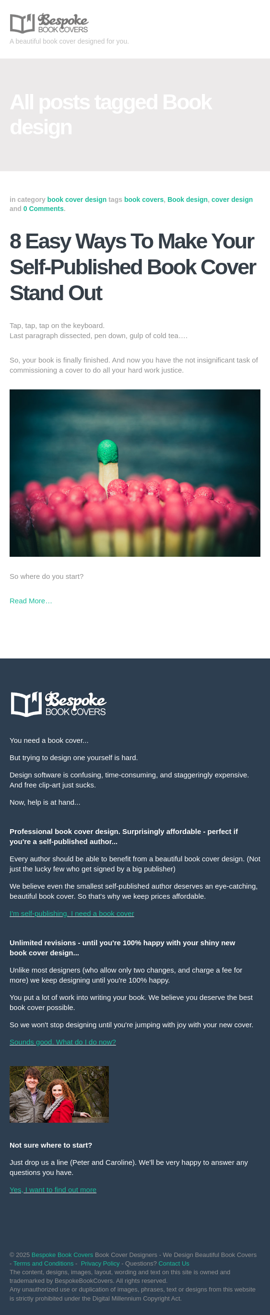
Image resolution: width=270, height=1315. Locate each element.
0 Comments (43, 208)
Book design (187, 199)
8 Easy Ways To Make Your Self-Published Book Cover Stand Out (133, 267)
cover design (232, 199)
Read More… (31, 601)
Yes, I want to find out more (53, 1190)
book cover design (77, 199)
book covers (144, 199)
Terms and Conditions (43, 1263)
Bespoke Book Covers (63, 1254)
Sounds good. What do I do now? (63, 1042)
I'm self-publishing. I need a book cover (72, 913)
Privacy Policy (100, 1263)
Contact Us (173, 1263)
